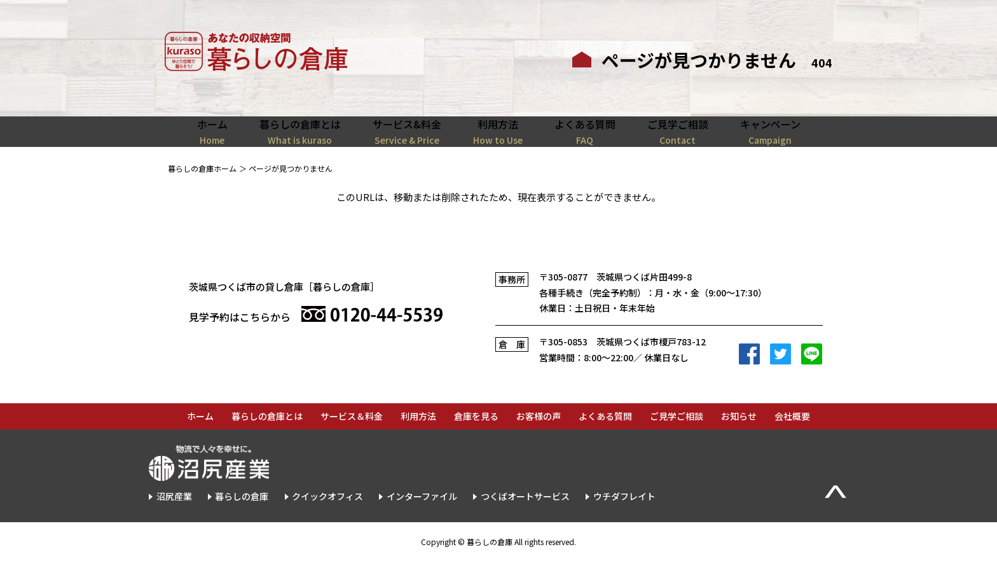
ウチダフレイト (624, 510)
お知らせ (739, 430)
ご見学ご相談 (676, 430)
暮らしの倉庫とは (267, 430)
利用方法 (418, 430)
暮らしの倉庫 (241, 510)
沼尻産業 (174, 510)
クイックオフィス (327, 510)
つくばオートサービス (525, 510)
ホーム (200, 430)
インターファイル (422, 510)
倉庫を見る (476, 430)
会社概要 (792, 430)
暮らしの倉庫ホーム (202, 182)
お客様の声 (538, 430)
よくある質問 (605, 430)
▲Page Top (835, 505)
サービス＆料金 (351, 430)
